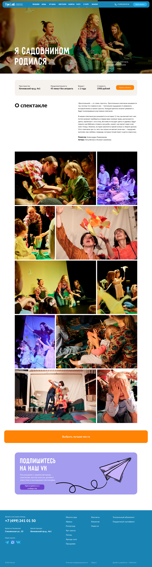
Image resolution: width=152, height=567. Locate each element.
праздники (36, 4)
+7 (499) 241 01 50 (123, 4)
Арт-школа (52, 4)
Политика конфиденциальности (77, 562)
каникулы (71, 4)
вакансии (95, 4)
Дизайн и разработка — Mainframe (124, 562)
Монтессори (62, 4)
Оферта (93, 562)
